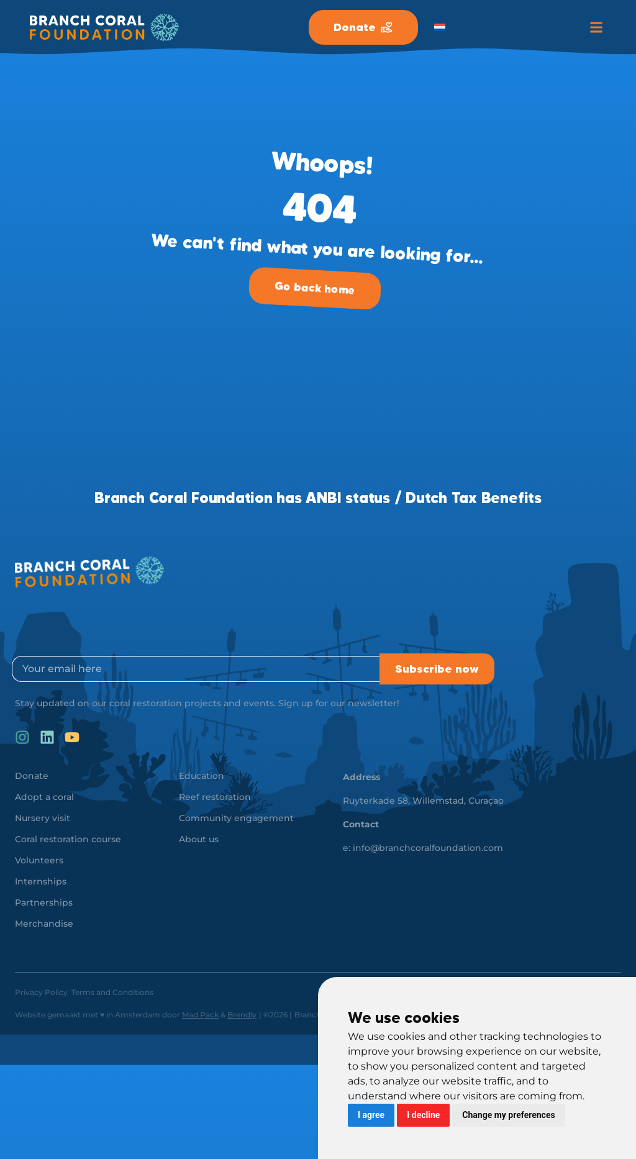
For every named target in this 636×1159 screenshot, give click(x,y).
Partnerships (44, 902)
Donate (31, 775)
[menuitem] (440, 27)
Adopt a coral (44, 796)
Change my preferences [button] (508, 1115)
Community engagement (236, 818)
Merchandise (44, 923)
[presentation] (106, 623)
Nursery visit (42, 818)
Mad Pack (200, 1014)
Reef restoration (215, 796)
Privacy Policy (41, 992)
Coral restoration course (68, 839)
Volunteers (39, 860)
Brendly (242, 1014)
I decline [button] (423, 1115)
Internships (40, 881)
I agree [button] (371, 1115)
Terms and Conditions (112, 992)
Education (201, 775)
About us (199, 839)
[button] (596, 27)
